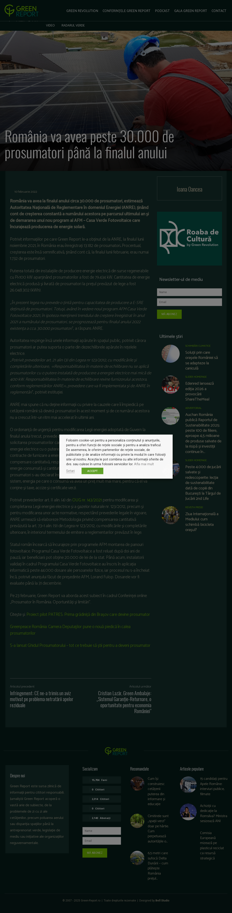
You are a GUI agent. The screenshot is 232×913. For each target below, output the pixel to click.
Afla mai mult (144, 464)
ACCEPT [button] (92, 470)
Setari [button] (70, 471)
